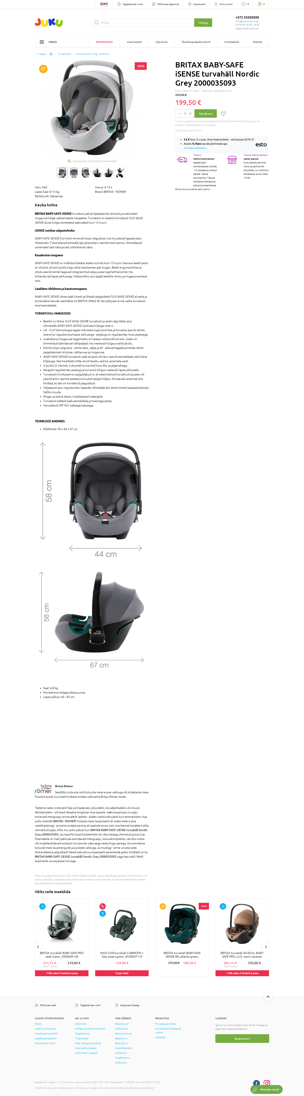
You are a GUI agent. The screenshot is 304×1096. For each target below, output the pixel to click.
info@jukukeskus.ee (246, 21)
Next (266, 947)
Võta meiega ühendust (88, 1043)
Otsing (203, 22)
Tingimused (81, 1038)
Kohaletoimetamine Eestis (90, 1028)
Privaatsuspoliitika (165, 1023)
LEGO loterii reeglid (86, 1052)
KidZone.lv (121, 1062)
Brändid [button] (257, 41)
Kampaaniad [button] (104, 41)
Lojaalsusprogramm (46, 1038)
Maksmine (80, 1023)
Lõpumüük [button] (162, 41)
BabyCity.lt (121, 1038)
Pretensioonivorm (45, 1043)
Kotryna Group (123, 1033)
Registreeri (242, 1038)
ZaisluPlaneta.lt (124, 1048)
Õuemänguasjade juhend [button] (196, 41)
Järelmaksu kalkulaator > (196, 148)
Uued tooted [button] (134, 41)
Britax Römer (64, 786)
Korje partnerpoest (85, 1048)
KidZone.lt (121, 1052)
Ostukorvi (205, 113)
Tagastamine (82, 1033)
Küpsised (160, 1037)
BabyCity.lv (121, 1043)
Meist (38, 1023)
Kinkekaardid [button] (231, 41)
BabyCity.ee (122, 1023)
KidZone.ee (121, 1028)
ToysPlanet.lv (122, 1057)
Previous (38, 947)
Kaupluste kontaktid (46, 1033)
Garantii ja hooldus (45, 1028)
